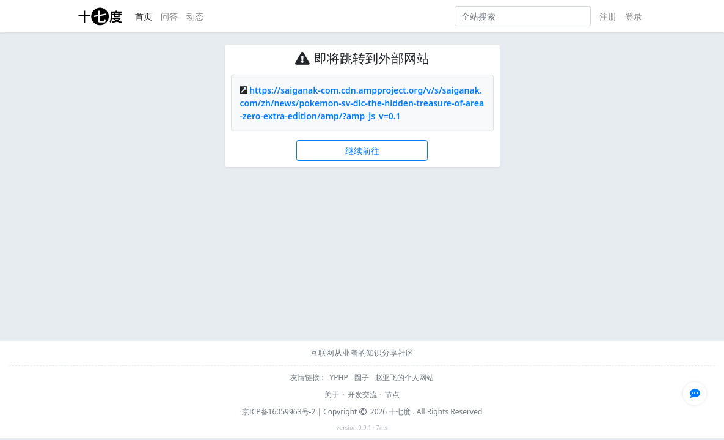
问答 (169, 16)
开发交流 (362, 394)
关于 (331, 394)
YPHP (340, 377)
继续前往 (362, 150)
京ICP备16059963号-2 (279, 411)
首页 (143, 16)
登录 (633, 16)
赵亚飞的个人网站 (404, 377)
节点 (392, 394)
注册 (607, 16)
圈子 (362, 377)
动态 (194, 16)
